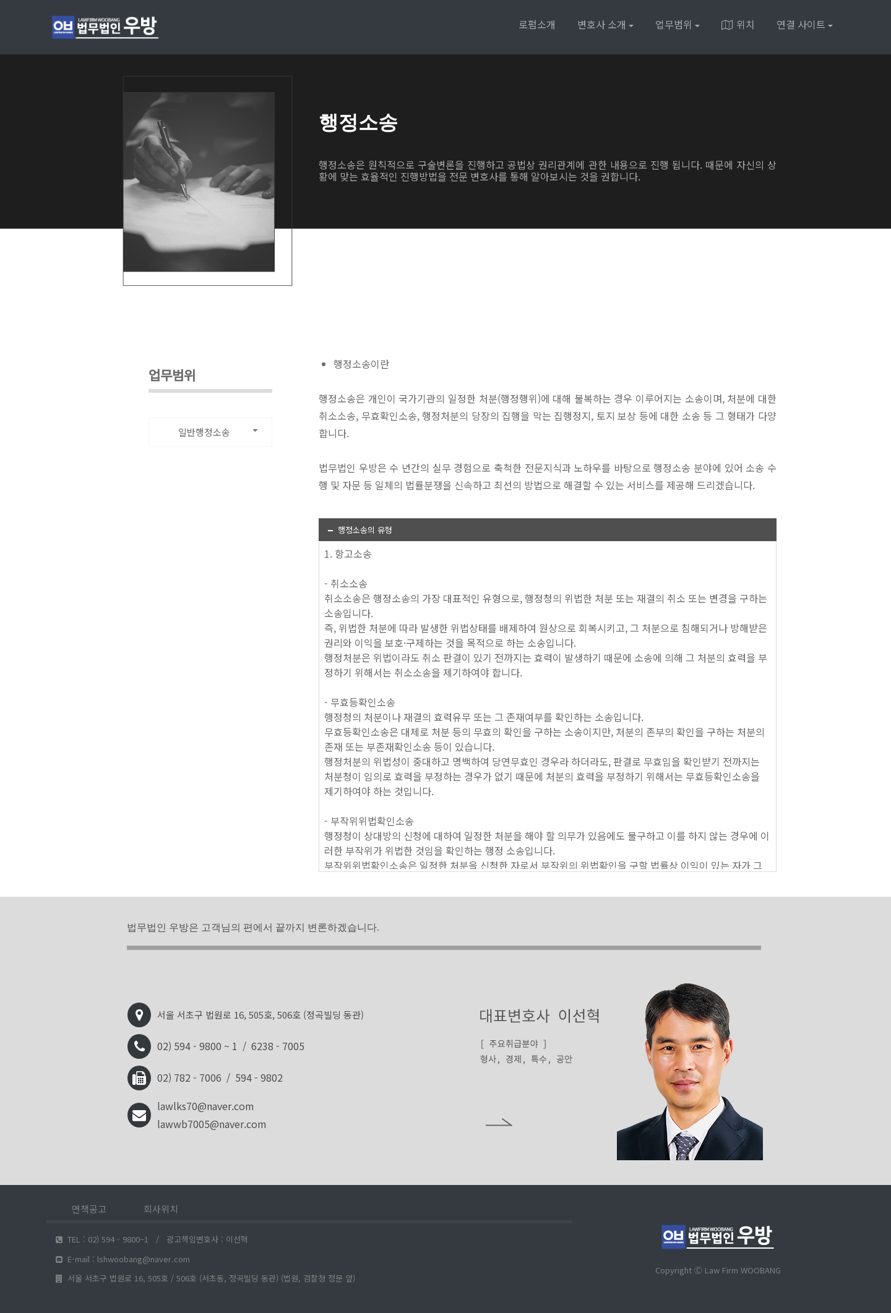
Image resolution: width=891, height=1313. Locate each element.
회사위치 (161, 1208)
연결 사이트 (805, 24)
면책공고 (89, 1208)
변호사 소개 (605, 24)
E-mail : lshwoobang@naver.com (123, 1259)
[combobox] (210, 432)
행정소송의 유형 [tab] (358, 530)
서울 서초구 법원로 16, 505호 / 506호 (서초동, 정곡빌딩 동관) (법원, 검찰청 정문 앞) (205, 1278)
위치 (738, 24)
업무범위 (677, 24)
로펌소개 (537, 24)
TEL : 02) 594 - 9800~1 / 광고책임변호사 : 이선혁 (152, 1239)
